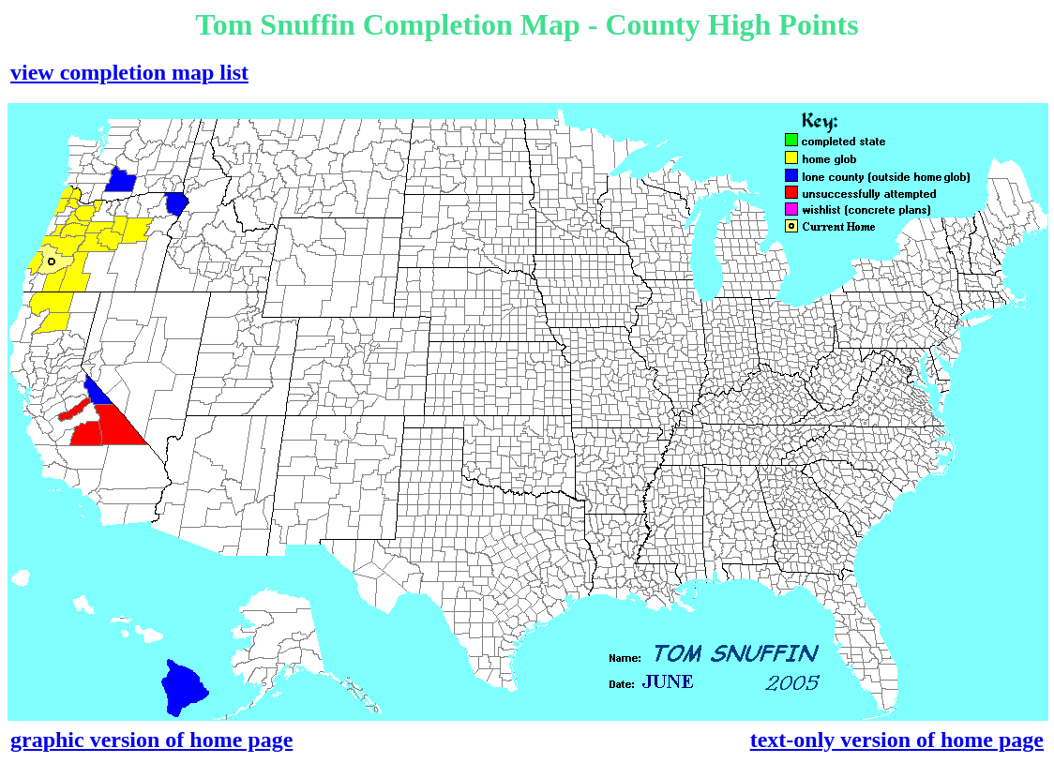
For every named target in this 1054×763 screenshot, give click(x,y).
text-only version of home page (897, 739)
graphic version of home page (151, 739)
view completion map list (129, 72)
